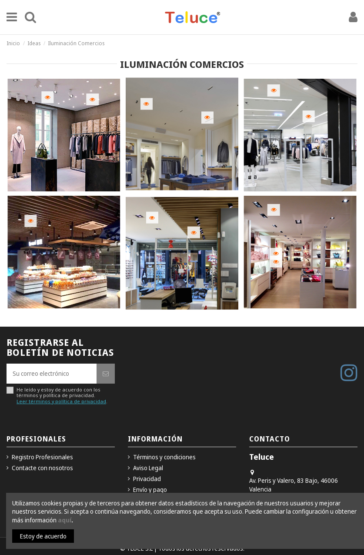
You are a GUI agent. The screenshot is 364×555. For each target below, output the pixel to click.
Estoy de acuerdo (43, 536)
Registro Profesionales (42, 457)
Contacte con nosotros (42, 468)
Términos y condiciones (164, 457)
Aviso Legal (148, 468)
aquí (64, 520)
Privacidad (147, 479)
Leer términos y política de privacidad (61, 401)
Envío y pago (150, 489)
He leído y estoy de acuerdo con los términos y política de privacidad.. (62, 395)
